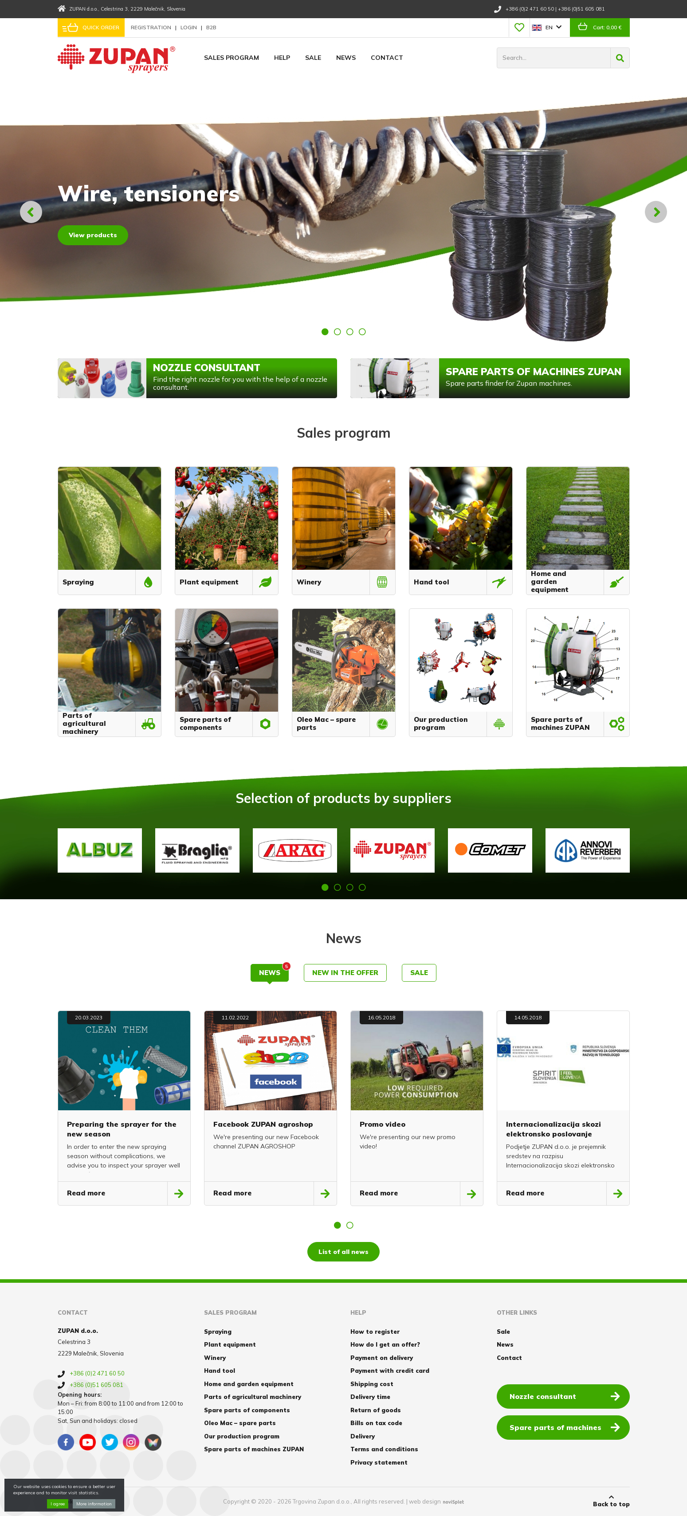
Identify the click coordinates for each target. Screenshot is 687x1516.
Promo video (382, 1124)
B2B (211, 27)
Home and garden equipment (249, 1383)
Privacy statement (379, 1462)
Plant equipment (230, 1344)
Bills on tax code (376, 1422)
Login (189, 27)
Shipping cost (371, 1383)
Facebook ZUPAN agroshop (263, 1124)
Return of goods (375, 1410)
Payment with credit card (389, 1370)
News (346, 58)
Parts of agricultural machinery (252, 1396)
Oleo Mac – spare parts (240, 1422)
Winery (215, 1357)
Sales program (231, 58)
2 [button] (337, 331)
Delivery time (370, 1396)
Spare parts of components (247, 1410)
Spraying (218, 1331)
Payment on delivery (381, 1357)
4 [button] (362, 331)
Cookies (70, 1501)
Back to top (611, 1501)
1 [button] (325, 331)
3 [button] (350, 331)
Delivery (362, 1436)
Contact (387, 58)
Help (282, 58)
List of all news (343, 1252)
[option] (343, 212)
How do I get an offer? (385, 1344)
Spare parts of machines (565, 1427)
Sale (313, 58)
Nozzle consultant (565, 1396)
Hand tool (219, 1370)
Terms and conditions (384, 1449)
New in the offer (345, 972)
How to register (375, 1331)
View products (93, 235)
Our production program (241, 1436)
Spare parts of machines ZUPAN (254, 1449)
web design (425, 1501)
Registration (152, 27)
